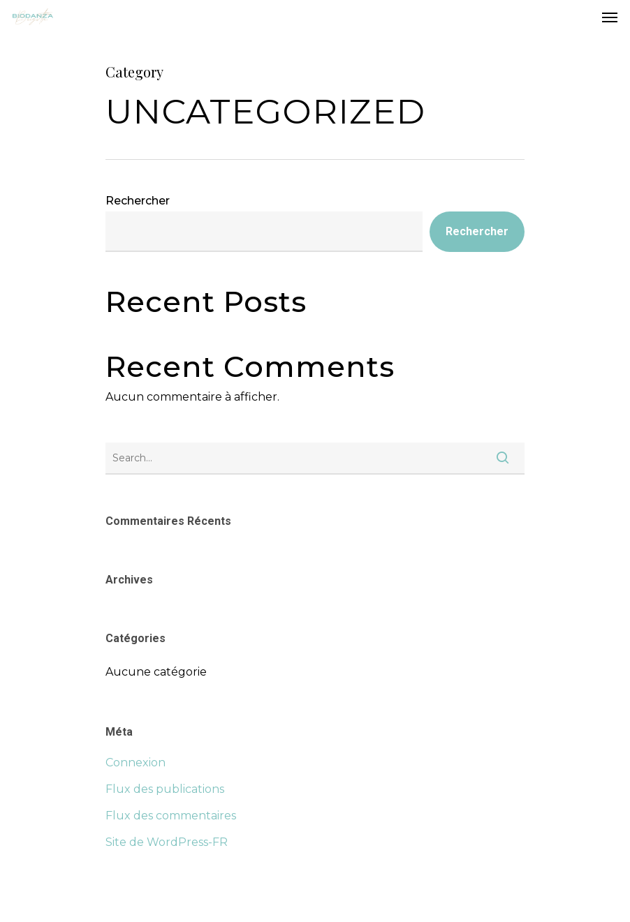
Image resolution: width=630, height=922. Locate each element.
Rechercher (137, 200)
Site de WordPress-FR (166, 842)
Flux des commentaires (170, 815)
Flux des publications (164, 789)
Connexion (135, 762)
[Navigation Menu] (609, 17)
